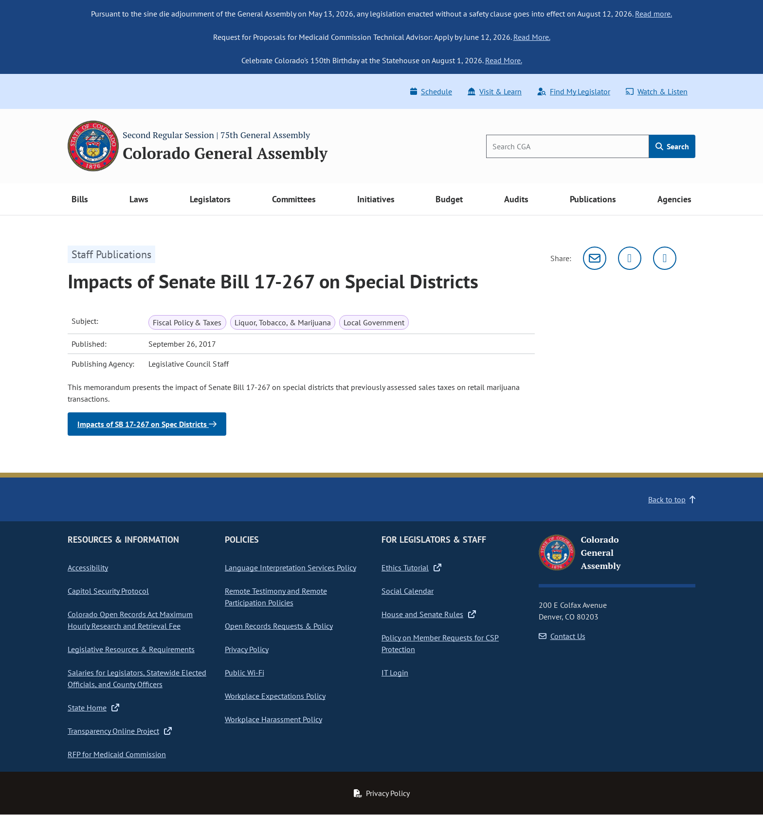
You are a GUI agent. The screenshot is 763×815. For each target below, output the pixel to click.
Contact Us (562, 636)
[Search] (567, 146)
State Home (93, 707)
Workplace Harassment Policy (273, 719)
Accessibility (88, 567)
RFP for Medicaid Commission (117, 754)
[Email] (594, 258)
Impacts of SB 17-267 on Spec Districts (147, 424)
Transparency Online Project (120, 731)
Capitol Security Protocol (108, 591)
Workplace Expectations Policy (275, 696)
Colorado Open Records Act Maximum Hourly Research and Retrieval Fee (130, 620)
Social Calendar (408, 591)
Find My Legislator (573, 91)
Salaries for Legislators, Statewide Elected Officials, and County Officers (137, 678)
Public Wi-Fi (244, 672)
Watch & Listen (657, 91)
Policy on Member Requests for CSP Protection (440, 643)
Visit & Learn (495, 91)
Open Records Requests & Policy (279, 626)
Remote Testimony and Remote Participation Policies (276, 596)
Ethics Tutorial (411, 567)
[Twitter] (629, 258)
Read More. (531, 37)
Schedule (431, 91)
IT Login (395, 672)
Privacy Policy (247, 649)
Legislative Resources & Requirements (131, 649)
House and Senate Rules (429, 614)
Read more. (653, 13)
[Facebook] (664, 258)
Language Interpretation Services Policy (290, 567)
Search (672, 146)
